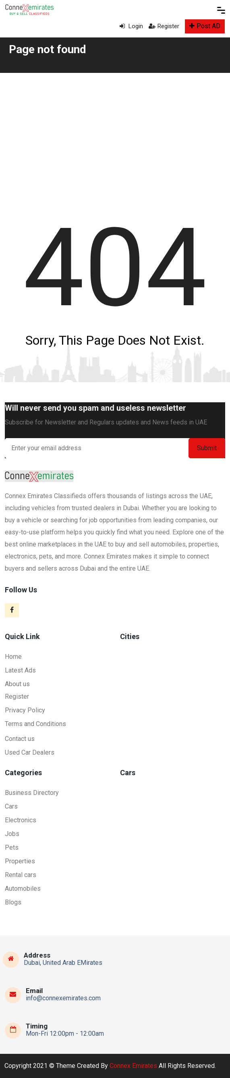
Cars (11, 806)
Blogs (13, 902)
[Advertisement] (115, 133)
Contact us (20, 739)
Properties (20, 861)
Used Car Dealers (29, 752)
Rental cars (20, 875)
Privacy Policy (25, 710)
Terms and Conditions (35, 724)
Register (164, 26)
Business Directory (32, 793)
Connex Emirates (133, 1066)
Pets (12, 847)
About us (17, 684)
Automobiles (23, 888)
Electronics (20, 820)
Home (13, 656)
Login (131, 26)
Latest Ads (20, 670)
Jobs (12, 834)
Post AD (204, 26)
